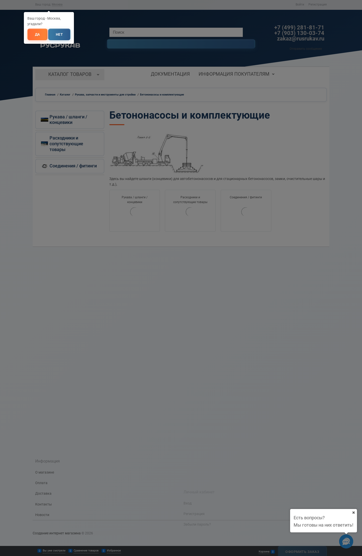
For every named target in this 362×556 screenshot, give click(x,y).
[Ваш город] (353, 512)
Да (37, 34)
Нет (59, 34)
